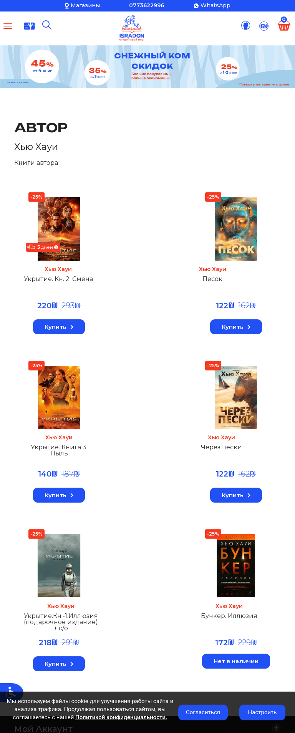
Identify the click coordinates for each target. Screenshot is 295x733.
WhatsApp (215, 5)
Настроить (262, 712)
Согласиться (203, 712)
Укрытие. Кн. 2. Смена (58, 279)
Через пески (44, 448)
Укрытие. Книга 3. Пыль (236, 282)
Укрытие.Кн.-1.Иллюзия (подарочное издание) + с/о (150, 454)
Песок (124, 279)
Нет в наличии (236, 492)
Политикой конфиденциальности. (121, 717)
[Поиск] (46, 25)
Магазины (85, 5)
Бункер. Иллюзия (230, 448)
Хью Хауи (58, 269)
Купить (58, 326)
